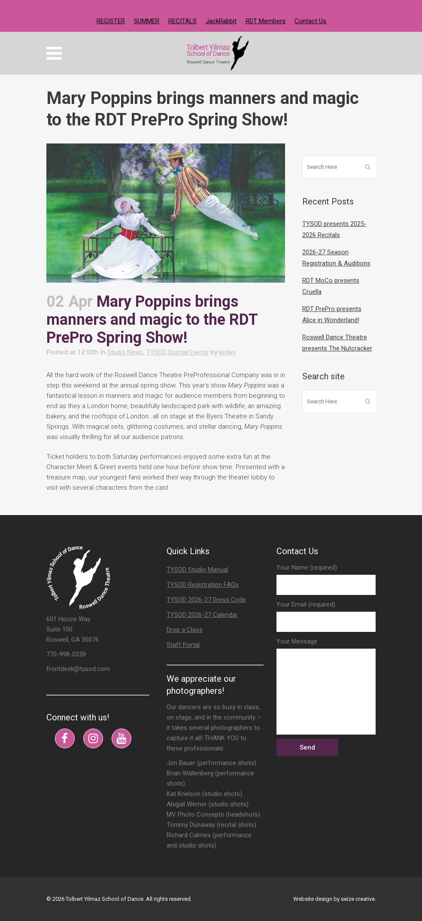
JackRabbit (221, 21)
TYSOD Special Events (177, 352)
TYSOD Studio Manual (197, 569)
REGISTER (111, 21)
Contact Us (310, 21)
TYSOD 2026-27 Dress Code (206, 600)
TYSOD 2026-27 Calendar (202, 615)
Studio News (125, 352)
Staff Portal (183, 645)
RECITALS (182, 21)
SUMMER (146, 21)
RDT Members (265, 21)
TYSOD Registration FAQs (203, 585)
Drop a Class (185, 630)
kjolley (227, 352)
